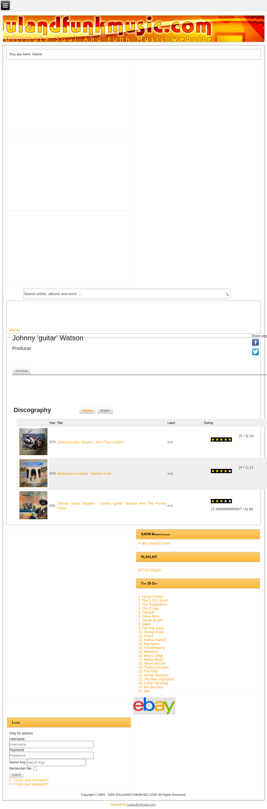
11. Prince (146, 636)
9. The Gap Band (151, 628)
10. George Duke (151, 632)
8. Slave (144, 624)
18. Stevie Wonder (152, 664)
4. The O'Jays (148, 608)
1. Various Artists (150, 597)
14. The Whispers (151, 648)
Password (16, 750)
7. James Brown (150, 620)
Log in (16, 774)
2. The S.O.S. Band (153, 601)
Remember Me (20, 768)
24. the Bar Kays (150, 687)
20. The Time (148, 671)
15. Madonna (148, 652)
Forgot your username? (31, 780)
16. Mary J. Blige (150, 656)
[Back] (15, 330)
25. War (144, 691)
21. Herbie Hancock (153, 675)
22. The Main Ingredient (156, 679)
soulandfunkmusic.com (141, 804)
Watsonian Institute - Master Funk (84, 473)
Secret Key (18, 762)
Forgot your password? (31, 784)
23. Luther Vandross (153, 683)
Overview (21, 370)
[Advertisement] (112, 316)
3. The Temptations (152, 604)
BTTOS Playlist (149, 570)
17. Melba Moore (151, 660)
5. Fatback (146, 612)
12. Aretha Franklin (152, 640)
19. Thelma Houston (153, 667)
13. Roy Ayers (148, 644)
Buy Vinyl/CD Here (156, 543)
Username (17, 739)
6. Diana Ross (148, 616)
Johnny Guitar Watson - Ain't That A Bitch (90, 442)
